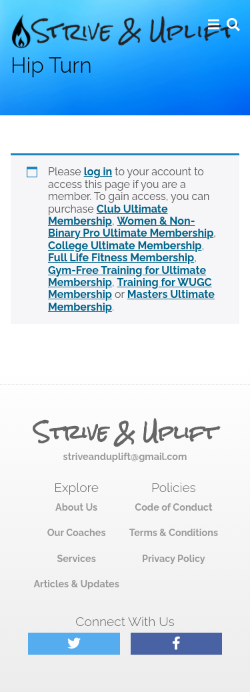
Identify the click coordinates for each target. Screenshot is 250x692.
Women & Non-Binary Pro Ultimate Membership (130, 227)
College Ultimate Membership (124, 245)
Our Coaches (76, 532)
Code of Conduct (173, 507)
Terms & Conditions (173, 532)
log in (98, 171)
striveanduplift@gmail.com (125, 456)
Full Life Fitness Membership (121, 257)
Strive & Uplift (125, 433)
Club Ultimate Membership (107, 215)
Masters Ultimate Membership (131, 300)
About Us (76, 507)
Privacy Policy (173, 558)
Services (76, 558)
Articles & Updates (76, 583)
